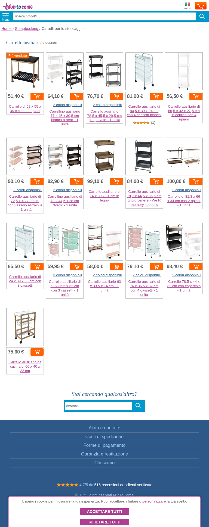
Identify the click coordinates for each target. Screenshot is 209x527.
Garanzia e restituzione (104, 454)
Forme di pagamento (105, 445)
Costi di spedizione (104, 436)
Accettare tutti (104, 511)
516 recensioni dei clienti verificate (123, 485)
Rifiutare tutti (104, 522)
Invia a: (187, 6)
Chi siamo (104, 462)
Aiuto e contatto (105, 427)
